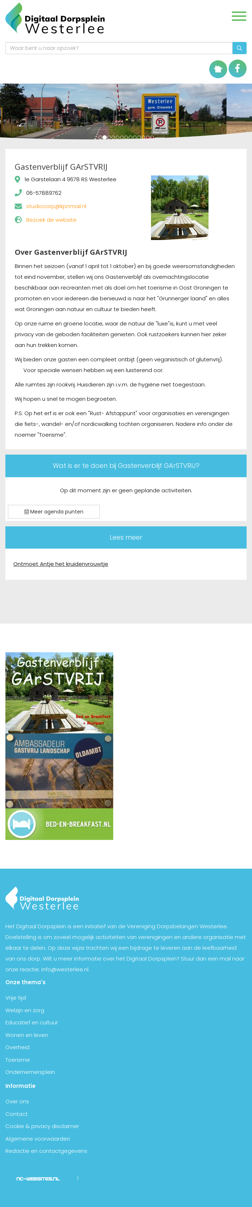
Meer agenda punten (53, 511)
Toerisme (17, 1059)
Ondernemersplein (30, 1072)
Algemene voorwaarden (37, 1138)
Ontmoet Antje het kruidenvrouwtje (60, 564)
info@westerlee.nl (64, 969)
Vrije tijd (15, 997)
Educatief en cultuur (31, 1022)
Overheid (17, 1047)
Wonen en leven (26, 1035)
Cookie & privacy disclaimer (42, 1126)
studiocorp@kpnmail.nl (56, 206)
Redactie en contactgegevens (46, 1151)
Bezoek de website (51, 220)
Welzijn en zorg (24, 1010)
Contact (16, 1114)
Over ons (17, 1101)
